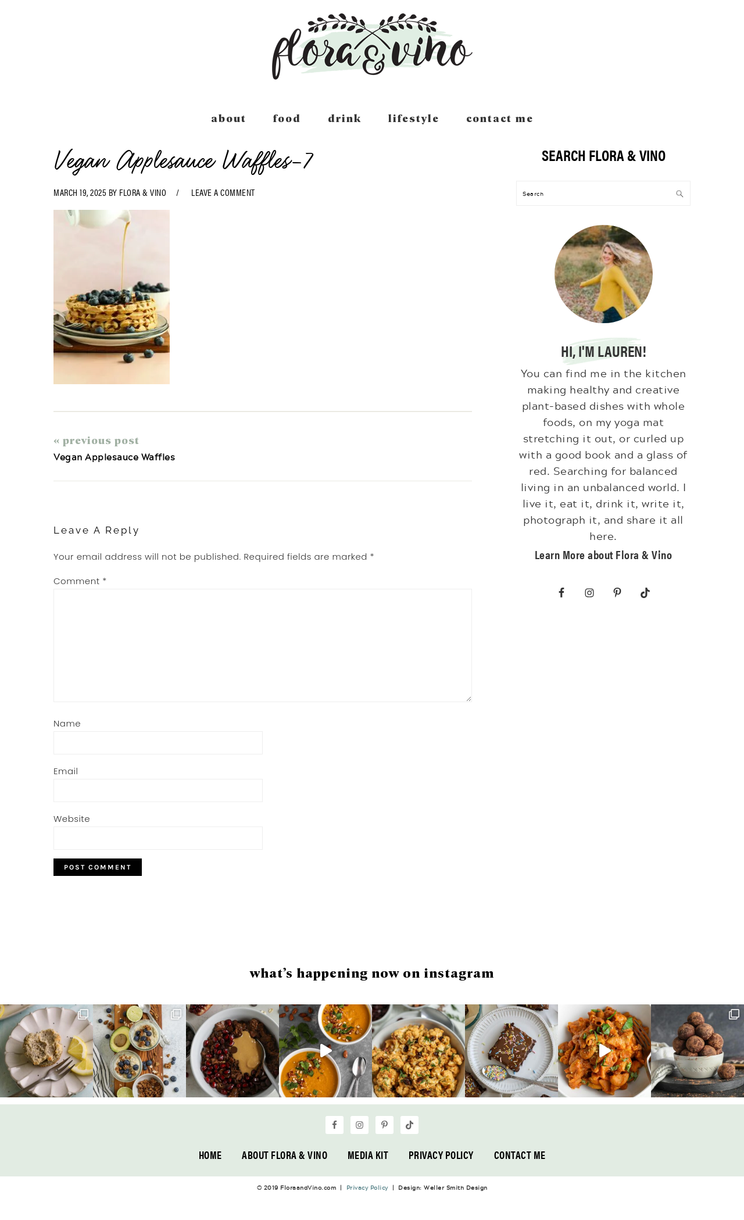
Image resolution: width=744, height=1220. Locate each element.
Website (71, 819)
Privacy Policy (441, 1154)
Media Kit (368, 1154)
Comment (80, 581)
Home (210, 1154)
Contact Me (520, 1154)
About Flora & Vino (284, 1154)
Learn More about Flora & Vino (604, 554)
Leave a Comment (223, 192)
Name (67, 723)
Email (65, 771)
